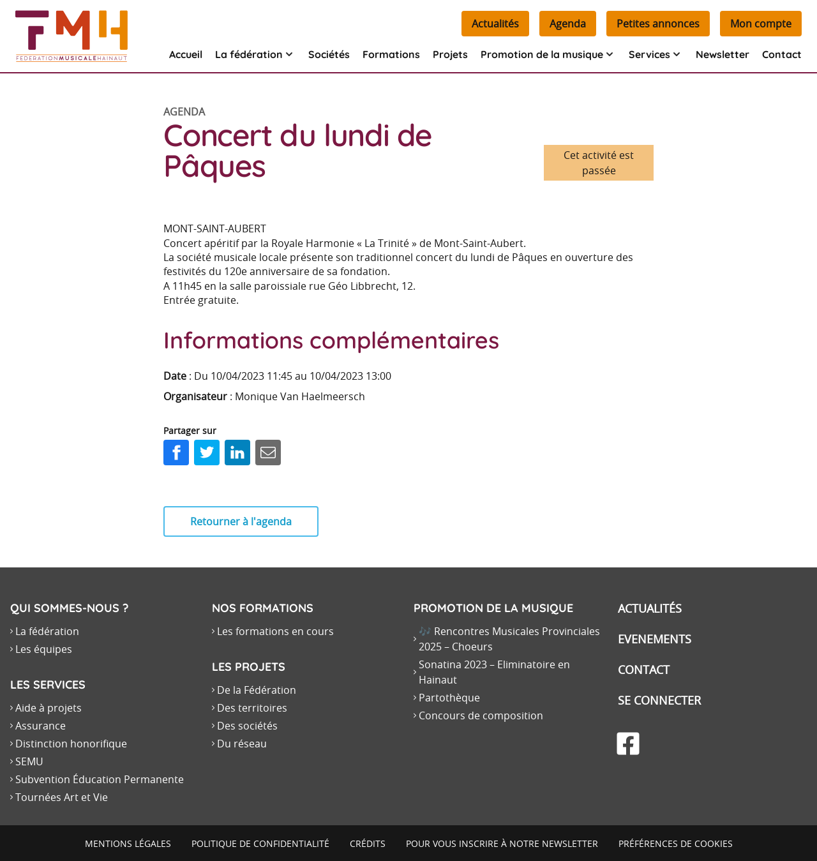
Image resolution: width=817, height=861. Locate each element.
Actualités (495, 24)
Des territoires (252, 708)
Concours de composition (481, 715)
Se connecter (659, 700)
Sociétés (329, 54)
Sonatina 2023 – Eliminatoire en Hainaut (494, 672)
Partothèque (449, 698)
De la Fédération (256, 690)
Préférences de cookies (675, 843)
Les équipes (43, 649)
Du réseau (242, 744)
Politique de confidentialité (260, 843)
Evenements (654, 639)
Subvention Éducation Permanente (99, 779)
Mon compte (760, 24)
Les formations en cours (275, 631)
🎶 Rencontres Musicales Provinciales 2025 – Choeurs (509, 639)
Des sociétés (247, 726)
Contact (782, 54)
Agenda (568, 24)
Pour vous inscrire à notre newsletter (502, 843)
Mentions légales (128, 843)
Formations (391, 54)
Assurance (40, 726)
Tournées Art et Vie (61, 797)
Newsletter (722, 54)
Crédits (368, 843)
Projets (450, 54)
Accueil (185, 54)
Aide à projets (48, 708)
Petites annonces (658, 24)
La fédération (47, 631)
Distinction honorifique (71, 744)
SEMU (29, 761)
